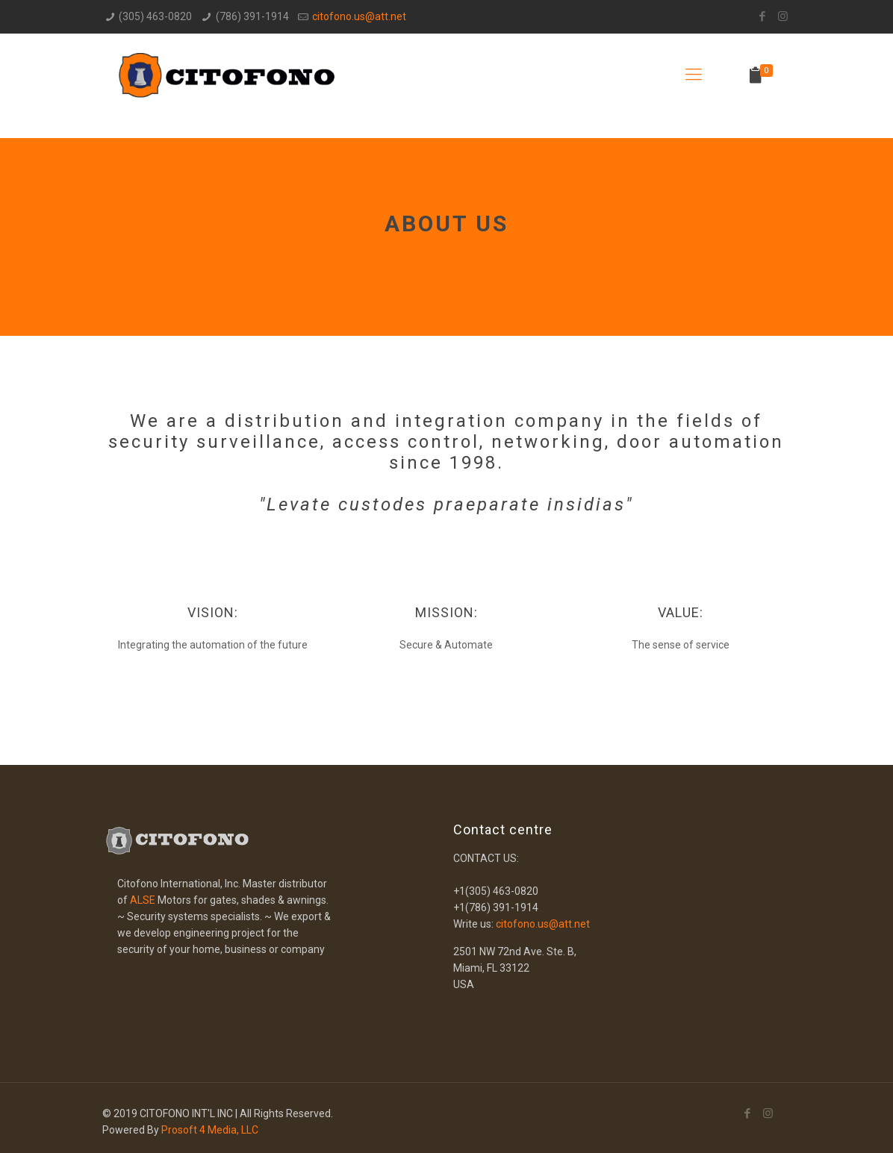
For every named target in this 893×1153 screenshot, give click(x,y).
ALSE (142, 900)
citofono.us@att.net (359, 16)
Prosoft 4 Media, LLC (209, 1130)
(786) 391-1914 (252, 16)
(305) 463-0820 (155, 16)
